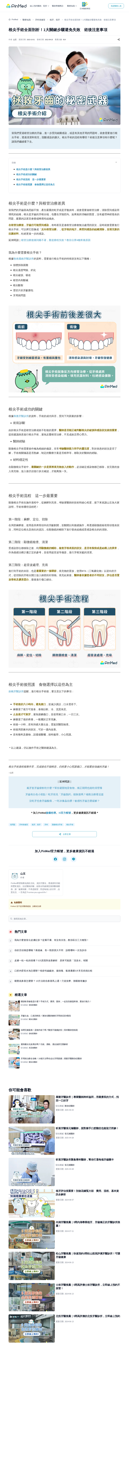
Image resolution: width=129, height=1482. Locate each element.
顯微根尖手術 (57, 824)
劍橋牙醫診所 (16, 691)
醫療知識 (27, 20)
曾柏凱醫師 (33, 1005)
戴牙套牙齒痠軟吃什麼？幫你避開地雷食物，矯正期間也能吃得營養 (64, 787)
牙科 (46, 824)
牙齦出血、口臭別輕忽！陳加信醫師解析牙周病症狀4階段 (46, 1015)
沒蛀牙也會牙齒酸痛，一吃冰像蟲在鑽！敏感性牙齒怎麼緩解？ (64, 800)
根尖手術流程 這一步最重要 (31, 179)
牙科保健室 (40, 20)
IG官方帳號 (65, 812)
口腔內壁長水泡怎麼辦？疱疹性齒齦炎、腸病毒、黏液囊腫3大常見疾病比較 (53, 970)
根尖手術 (69, 824)
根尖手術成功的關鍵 (26, 174)
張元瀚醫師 (69, 1133)
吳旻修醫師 (33, 1048)
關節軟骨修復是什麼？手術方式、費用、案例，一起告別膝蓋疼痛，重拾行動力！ (56, 1001)
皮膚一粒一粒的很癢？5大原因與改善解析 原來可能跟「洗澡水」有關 (51, 960)
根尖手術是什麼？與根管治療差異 (33, 169)
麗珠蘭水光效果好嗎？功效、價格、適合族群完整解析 (44, 1044)
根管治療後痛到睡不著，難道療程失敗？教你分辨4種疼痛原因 (55, 240)
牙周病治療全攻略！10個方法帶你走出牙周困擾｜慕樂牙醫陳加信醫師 (51, 1058)
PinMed (15, 19)
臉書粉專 (51, 812)
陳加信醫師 (33, 1019)
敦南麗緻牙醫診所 (24, 258)
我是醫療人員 (116, 6)
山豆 (15, 39)
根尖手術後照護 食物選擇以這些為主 (35, 184)
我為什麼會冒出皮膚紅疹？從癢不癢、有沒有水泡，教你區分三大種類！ (51, 940)
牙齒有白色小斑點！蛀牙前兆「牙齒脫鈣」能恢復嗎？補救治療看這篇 (64, 794)
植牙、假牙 (55, 20)
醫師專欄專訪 (57, 6)
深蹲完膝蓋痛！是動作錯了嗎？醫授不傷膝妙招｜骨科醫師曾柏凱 (49, 1030)
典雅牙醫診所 (21, 416)
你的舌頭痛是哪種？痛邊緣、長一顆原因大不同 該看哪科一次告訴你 (50, 950)
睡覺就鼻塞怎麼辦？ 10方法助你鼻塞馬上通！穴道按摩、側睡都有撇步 (50, 980)
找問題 (12, 824)
